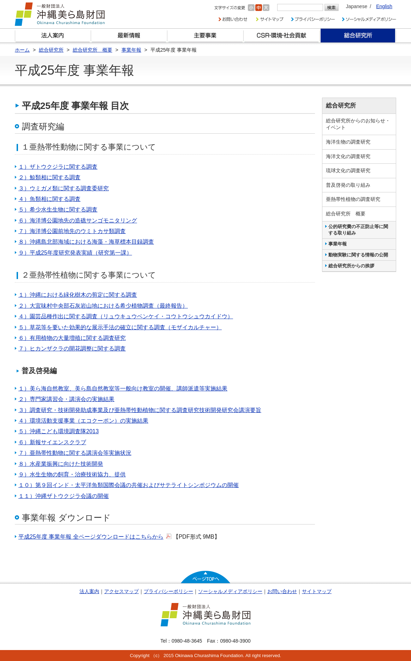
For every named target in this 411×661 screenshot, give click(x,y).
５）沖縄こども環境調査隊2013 (58, 431)
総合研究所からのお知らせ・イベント (358, 124)
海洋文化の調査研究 (348, 156)
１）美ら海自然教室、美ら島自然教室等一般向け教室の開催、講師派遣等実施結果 (122, 388)
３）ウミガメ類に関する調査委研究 (63, 188)
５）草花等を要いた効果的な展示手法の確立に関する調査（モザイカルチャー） (120, 327)
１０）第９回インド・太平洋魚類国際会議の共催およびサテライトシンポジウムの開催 (128, 485)
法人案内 (89, 591)
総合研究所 (358, 35)
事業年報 (337, 244)
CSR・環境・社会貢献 (282, 35)
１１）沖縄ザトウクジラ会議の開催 (63, 496)
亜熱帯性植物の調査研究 (353, 199)
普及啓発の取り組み (348, 185)
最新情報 (129, 35)
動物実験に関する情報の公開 (358, 254)
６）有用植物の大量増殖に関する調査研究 (72, 338)
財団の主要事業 (205, 35)
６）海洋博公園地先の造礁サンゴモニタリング (77, 221)
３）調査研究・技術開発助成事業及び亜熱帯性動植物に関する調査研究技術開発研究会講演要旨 (139, 410)
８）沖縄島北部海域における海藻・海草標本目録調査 (86, 242)
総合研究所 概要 (345, 213)
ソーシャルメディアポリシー (230, 591)
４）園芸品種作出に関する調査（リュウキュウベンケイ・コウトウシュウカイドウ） (125, 316)
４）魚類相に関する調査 (49, 199)
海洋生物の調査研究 (348, 142)
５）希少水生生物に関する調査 (57, 210)
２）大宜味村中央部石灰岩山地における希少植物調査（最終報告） (103, 306)
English (384, 6)
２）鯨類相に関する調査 (49, 177)
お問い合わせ (282, 591)
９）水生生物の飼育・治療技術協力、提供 (72, 474)
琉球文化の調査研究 (348, 170)
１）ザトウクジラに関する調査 (57, 167)
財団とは (53, 35)
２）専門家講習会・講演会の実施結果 (66, 399)
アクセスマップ (121, 591)
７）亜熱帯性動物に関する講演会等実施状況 (74, 453)
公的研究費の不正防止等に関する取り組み (358, 230)
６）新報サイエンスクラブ (52, 442)
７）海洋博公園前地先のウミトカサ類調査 (72, 231)
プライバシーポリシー (168, 591)
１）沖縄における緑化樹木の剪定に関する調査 (77, 295)
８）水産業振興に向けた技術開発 (60, 464)
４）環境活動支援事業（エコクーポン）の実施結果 (83, 421)
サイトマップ (317, 591)
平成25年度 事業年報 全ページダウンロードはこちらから (90, 537)
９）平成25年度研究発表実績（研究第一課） (75, 253)
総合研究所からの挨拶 (351, 265)
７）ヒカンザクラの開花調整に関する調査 (72, 349)
